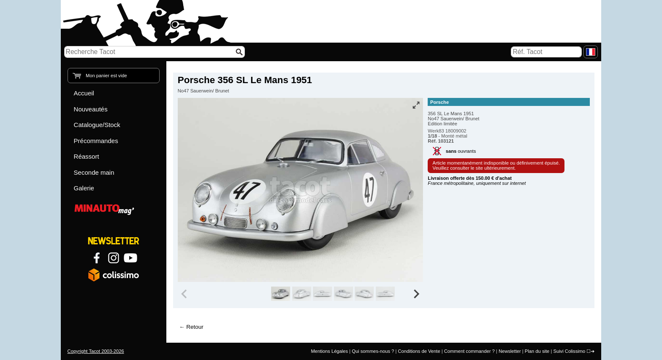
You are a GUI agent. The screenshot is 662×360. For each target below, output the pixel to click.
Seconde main (94, 172)
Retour (194, 327)
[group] (280, 294)
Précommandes (96, 140)
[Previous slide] (185, 294)
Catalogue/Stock (97, 124)
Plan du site (537, 351)
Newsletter (510, 351)
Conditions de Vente (419, 351)
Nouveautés (91, 109)
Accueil (84, 93)
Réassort (86, 156)
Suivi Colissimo (569, 351)
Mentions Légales (329, 351)
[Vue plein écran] (416, 105)
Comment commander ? (469, 351)
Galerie (84, 188)
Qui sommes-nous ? (373, 351)
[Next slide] (416, 294)
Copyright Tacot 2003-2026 (96, 351)
